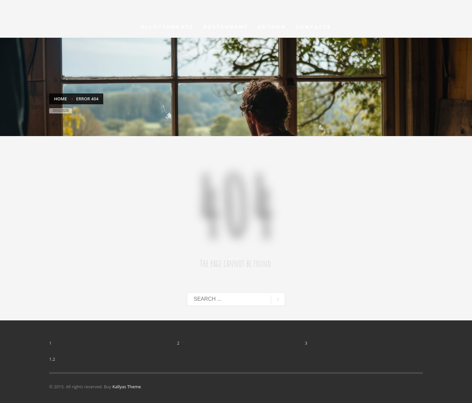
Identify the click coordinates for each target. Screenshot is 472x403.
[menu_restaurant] (226, 27)
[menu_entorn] (272, 27)
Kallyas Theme (126, 387)
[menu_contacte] (313, 27)
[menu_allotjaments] (167, 27)
